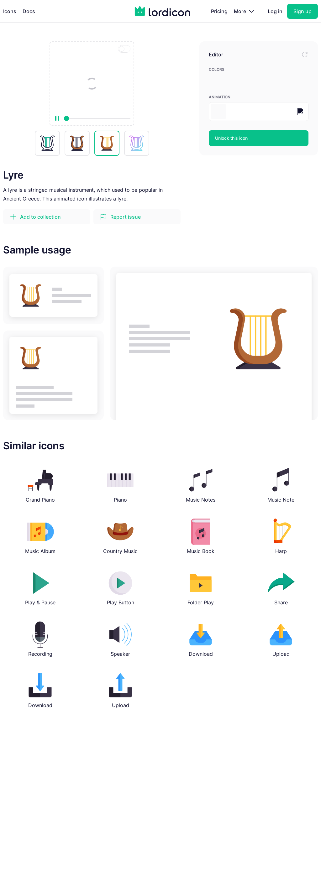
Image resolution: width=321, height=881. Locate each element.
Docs (29, 11)
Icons (9, 11)
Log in (275, 11)
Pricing (219, 11)
